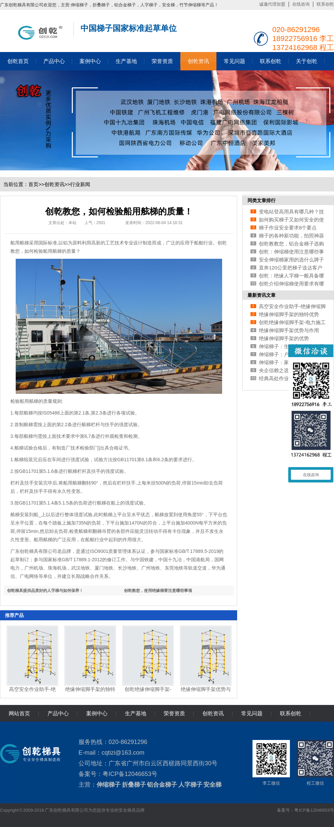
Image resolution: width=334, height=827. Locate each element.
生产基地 (126, 61)
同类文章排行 (261, 200)
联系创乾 (325, 4)
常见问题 (234, 61)
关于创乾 (306, 61)
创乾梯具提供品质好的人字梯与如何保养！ (45, 590)
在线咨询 (301, 4)
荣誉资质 (162, 61)
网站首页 (19, 713)
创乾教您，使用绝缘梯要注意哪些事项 (158, 590)
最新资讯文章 (261, 295)
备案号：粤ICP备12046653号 (305, 810)
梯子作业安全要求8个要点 (288, 227)
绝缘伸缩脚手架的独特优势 (289, 314)
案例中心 (90, 61)
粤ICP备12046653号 (130, 774)
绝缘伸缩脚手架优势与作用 (289, 330)
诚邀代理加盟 (272, 4)
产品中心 (54, 61)
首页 (33, 184)
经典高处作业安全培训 (284, 378)
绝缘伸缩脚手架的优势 (284, 338)
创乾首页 (18, 61)
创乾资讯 (198, 61)
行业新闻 (80, 184)
